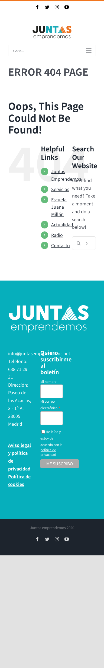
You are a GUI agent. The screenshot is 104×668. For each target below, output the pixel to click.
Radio (57, 235)
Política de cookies (19, 480)
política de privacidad (48, 452)
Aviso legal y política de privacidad (19, 457)
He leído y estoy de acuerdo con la (51, 443)
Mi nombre (48, 381)
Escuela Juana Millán (59, 206)
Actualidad (62, 224)
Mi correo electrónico (50, 405)
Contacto (60, 245)
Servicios (60, 189)
